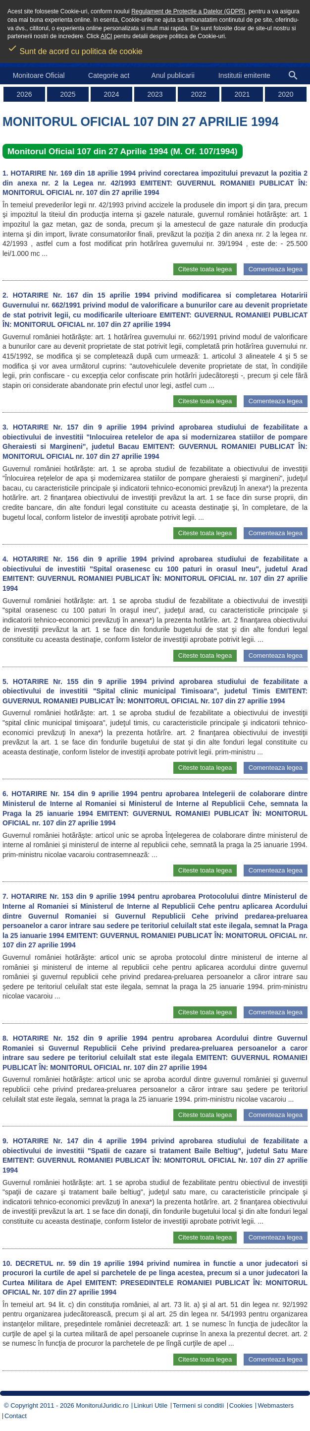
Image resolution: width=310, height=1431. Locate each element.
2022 (198, 94)
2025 (67, 94)
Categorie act (108, 75)
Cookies (241, 1405)
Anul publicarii (173, 75)
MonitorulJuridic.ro (102, 1405)
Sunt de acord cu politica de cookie (75, 48)
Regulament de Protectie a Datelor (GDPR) (188, 11)
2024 (111, 94)
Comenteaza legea (276, 269)
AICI (106, 36)
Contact (15, 1416)
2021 (242, 94)
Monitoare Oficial (39, 75)
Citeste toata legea (205, 269)
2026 (24, 94)
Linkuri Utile (150, 1405)
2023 (154, 94)
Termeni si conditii (198, 1405)
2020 (285, 94)
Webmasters (276, 1405)
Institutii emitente (244, 75)
